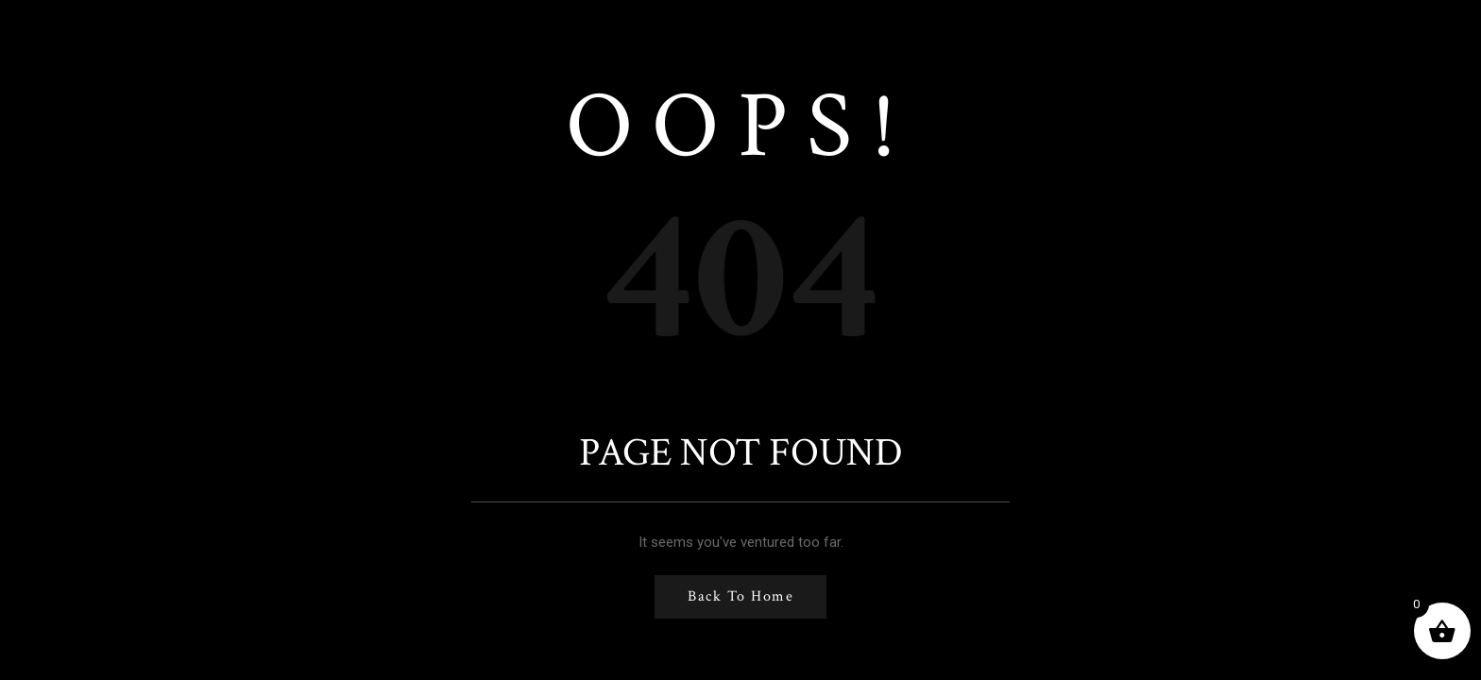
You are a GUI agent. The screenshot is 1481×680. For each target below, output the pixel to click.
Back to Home (740, 596)
